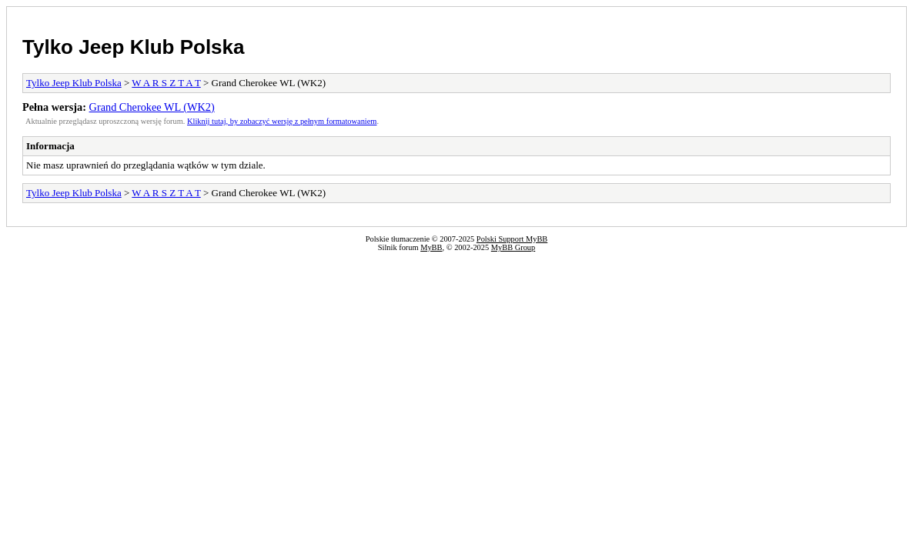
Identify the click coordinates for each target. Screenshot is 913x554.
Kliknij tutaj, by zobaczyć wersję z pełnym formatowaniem (281, 121)
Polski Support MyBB (512, 239)
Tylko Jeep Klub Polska (133, 46)
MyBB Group (513, 247)
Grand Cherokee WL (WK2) (152, 107)
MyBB (431, 247)
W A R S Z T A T (166, 82)
